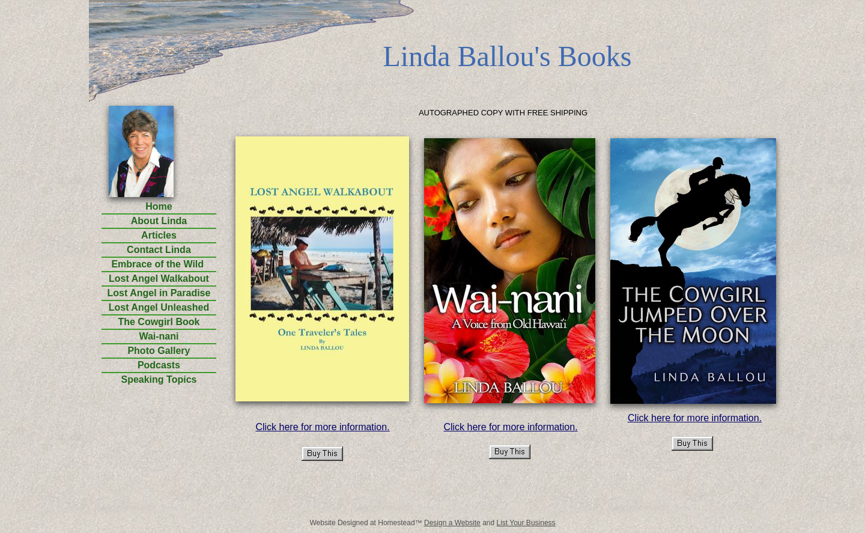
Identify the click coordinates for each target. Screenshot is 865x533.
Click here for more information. (322, 427)
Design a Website (452, 523)
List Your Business (526, 523)
